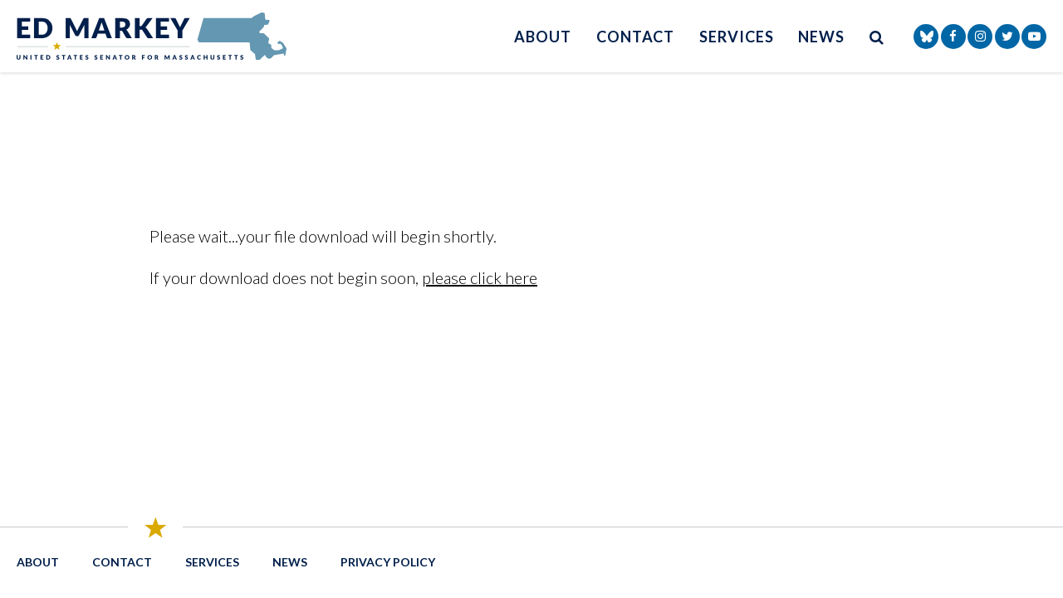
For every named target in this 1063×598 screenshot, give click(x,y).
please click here (479, 277)
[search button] (877, 36)
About (542, 36)
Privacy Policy (387, 562)
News (821, 36)
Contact (635, 36)
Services (736, 36)
